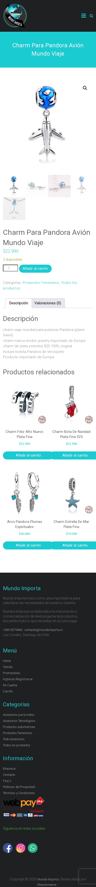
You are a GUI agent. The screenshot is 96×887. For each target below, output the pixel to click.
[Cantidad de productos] (10, 268)
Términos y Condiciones (19, 793)
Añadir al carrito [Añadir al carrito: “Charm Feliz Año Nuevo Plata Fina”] (28, 455)
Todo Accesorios (14, 739)
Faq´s (7, 781)
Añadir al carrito (35, 268)
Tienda (7, 667)
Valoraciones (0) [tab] (47, 303)
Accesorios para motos (18, 715)
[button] (85, 88)
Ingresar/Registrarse (17, 679)
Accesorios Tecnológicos (19, 721)
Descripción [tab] (18, 303)
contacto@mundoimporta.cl (44, 630)
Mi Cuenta (10, 685)
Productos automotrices (19, 727)
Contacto (9, 775)
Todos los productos (16, 745)
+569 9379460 (12, 630)
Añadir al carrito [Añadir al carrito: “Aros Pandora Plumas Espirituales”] (28, 545)
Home (7, 661)
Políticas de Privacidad (19, 787)
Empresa (9, 768)
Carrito (8, 691)
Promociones (11, 673)
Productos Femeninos (41, 282)
